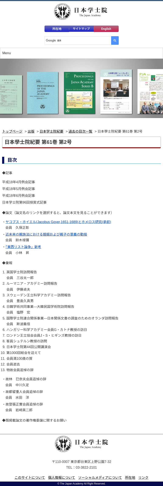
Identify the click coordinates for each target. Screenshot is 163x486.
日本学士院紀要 (51, 131)
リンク (143, 477)
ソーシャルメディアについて (100, 477)
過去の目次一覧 (80, 131)
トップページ (12, 131)
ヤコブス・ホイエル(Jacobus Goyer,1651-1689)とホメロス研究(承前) (58, 222)
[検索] (77, 40)
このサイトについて (30, 477)
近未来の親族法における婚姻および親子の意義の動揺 (46, 234)
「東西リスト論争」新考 (23, 247)
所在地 (130, 477)
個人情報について (61, 477)
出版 (31, 131)
